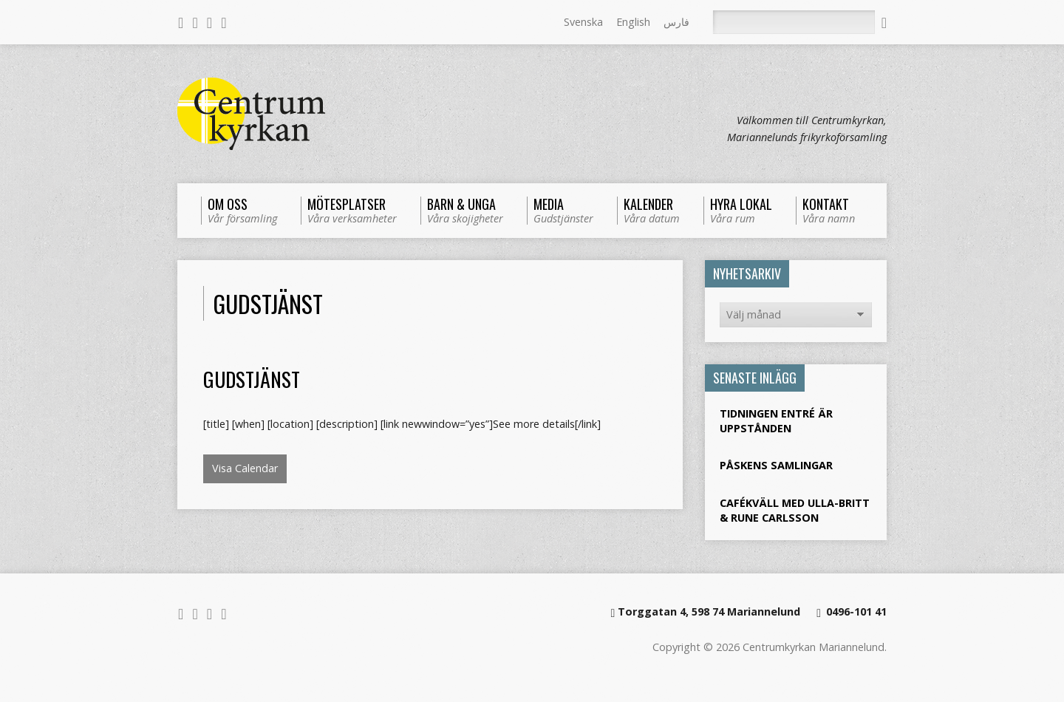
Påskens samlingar (776, 465)
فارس (676, 22)
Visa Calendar (245, 468)
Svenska (583, 22)
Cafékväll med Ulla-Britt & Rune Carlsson (795, 510)
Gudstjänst (251, 379)
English (633, 22)
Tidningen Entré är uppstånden (776, 420)
